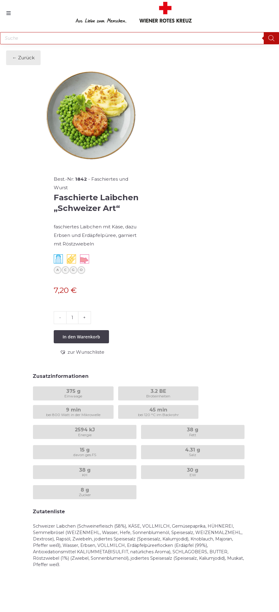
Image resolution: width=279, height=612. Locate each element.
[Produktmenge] (72, 318)
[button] (82, 352)
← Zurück (23, 58)
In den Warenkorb (81, 337)
